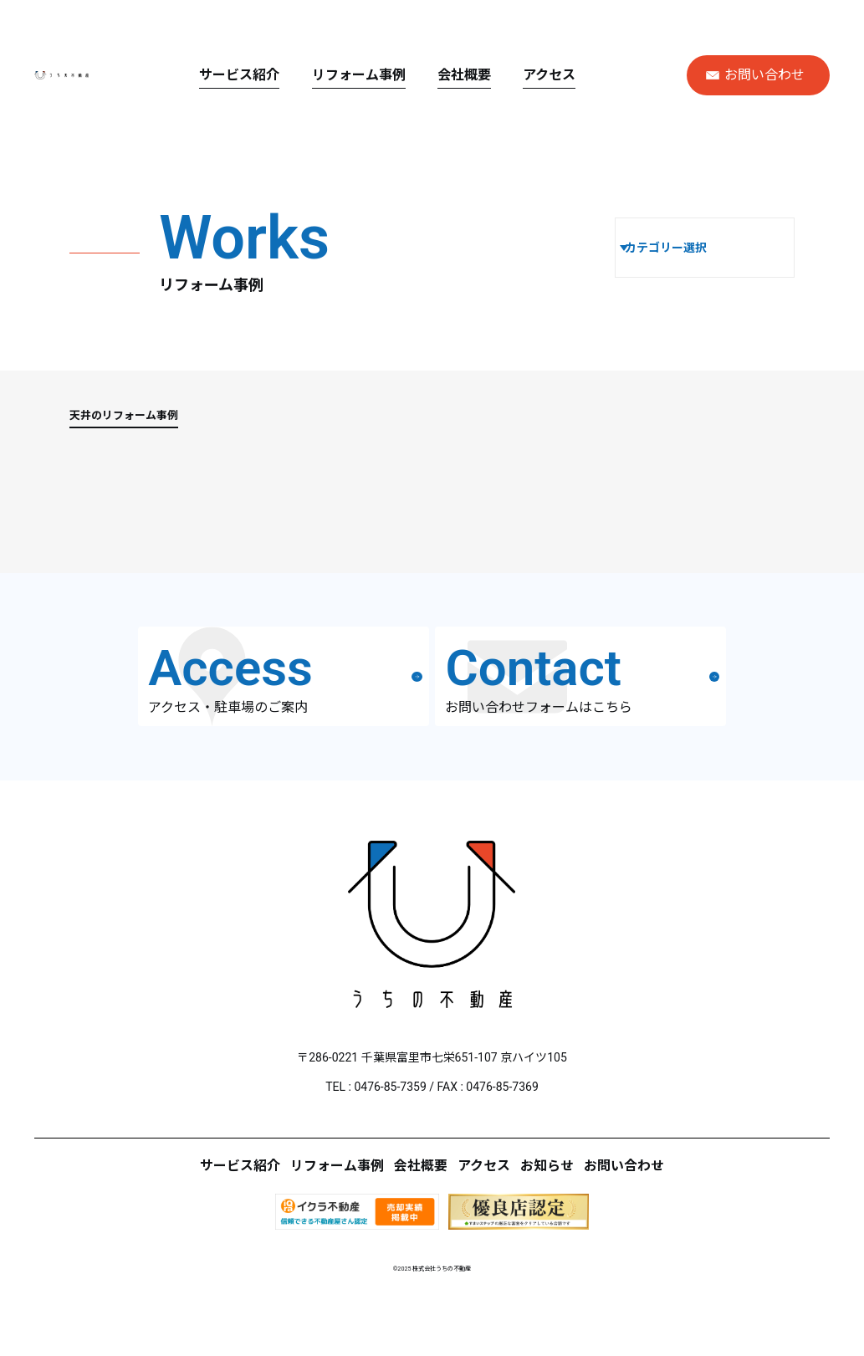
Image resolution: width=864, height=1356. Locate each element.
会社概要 (533, 75)
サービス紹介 (308, 75)
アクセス (618, 75)
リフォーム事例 (427, 75)
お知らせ (586, 1234)
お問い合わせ (755, 75)
